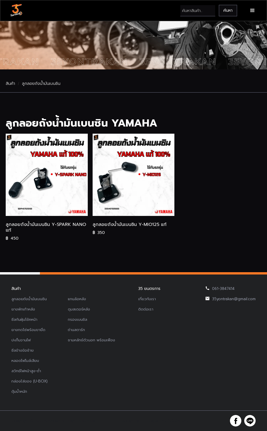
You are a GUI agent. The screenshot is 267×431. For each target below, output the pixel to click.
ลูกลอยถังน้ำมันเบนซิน (41, 84)
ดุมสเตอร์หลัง (79, 309)
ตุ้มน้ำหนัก (19, 391)
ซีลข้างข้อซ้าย (22, 350)
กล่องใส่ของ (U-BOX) (29, 381)
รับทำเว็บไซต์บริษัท (176, 420)
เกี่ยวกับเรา (147, 299)
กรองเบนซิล (77, 319)
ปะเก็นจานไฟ (21, 340)
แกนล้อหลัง (77, 299)
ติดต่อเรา (145, 309)
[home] (16, 10)
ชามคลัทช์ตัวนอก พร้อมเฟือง (91, 340)
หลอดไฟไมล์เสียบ (25, 360)
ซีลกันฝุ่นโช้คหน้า (24, 319)
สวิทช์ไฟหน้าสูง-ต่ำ (26, 371)
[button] (252, 10)
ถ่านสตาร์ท (76, 329)
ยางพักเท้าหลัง (23, 309)
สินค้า (10, 84)
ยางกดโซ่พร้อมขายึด (28, 329)
